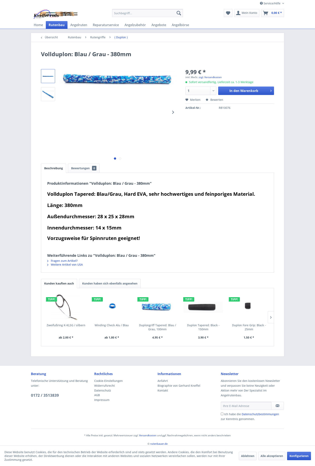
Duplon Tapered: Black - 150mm (203, 327)
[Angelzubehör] (135, 25)
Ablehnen (247, 456)
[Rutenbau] (57, 25)
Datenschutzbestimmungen (260, 414)
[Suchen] (179, 13)
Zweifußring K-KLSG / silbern (66, 325)
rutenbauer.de (159, 444)
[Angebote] (159, 25)
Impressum (101, 400)
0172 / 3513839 (45, 395)
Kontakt (163, 390)
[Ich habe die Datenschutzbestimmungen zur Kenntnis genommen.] (222, 414)
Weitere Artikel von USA (65, 264)
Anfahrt (163, 381)
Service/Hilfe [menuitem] (270, 3)
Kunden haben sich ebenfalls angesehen (109, 283)
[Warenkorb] (272, 13)
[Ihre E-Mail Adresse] (246, 406)
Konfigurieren (299, 456)
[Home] (38, 25)
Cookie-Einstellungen (108, 381)
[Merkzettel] (228, 13)
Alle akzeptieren (272, 456)
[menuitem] (147, 13)
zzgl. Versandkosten (210, 77)
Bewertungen (83, 168)
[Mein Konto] (246, 13)
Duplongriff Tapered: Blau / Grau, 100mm (157, 327)
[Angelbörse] (180, 25)
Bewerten (214, 100)
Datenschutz (102, 390)
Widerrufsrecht (104, 385)
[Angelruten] (79, 25)
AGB (97, 395)
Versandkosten (147, 435)
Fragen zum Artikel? (62, 261)
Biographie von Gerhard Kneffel (179, 385)
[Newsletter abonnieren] (277, 406)
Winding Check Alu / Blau (112, 325)
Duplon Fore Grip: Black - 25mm (249, 327)
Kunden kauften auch (59, 283)
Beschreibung (53, 168)
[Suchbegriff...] (147, 13)
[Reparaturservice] (106, 25)
